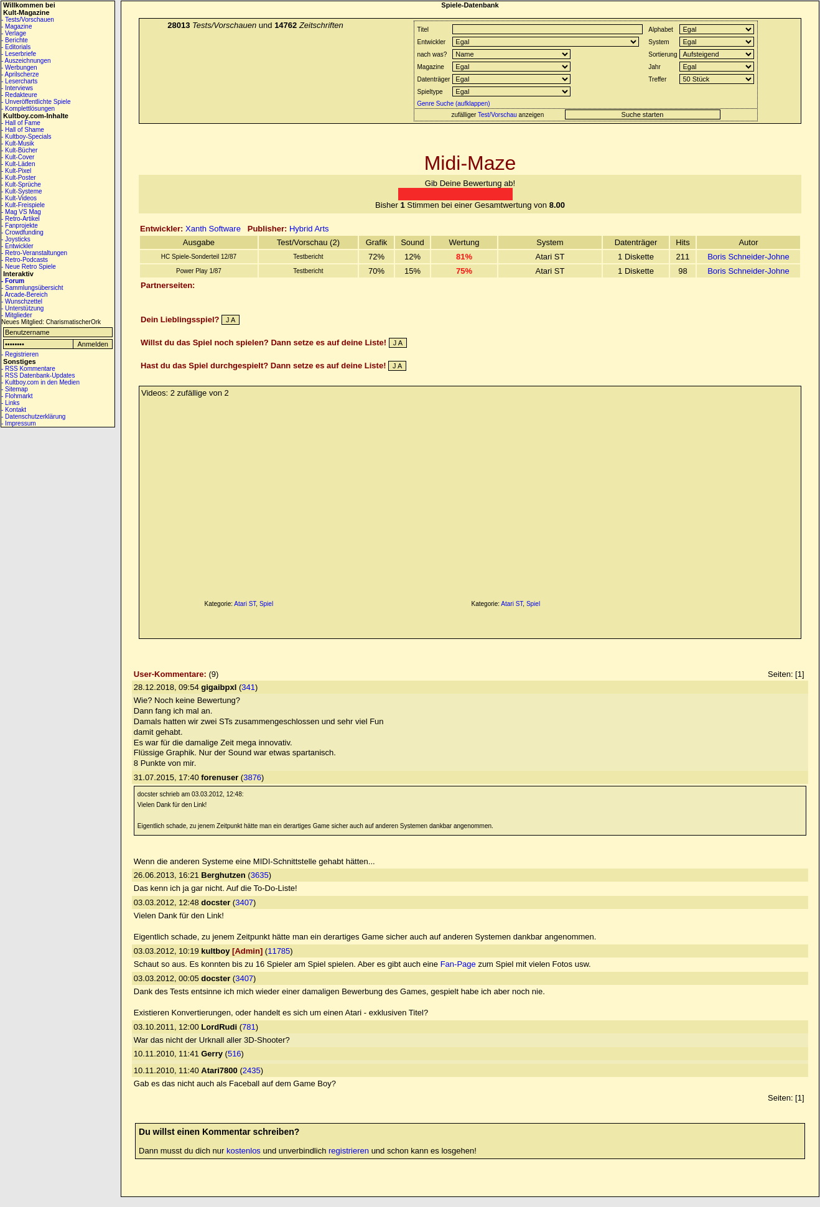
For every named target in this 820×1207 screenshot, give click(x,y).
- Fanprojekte (19, 225)
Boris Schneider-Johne (748, 256)
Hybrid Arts (309, 228)
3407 (244, 902)
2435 (252, 1070)
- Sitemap (14, 389)
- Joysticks (15, 239)
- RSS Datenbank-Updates (38, 375)
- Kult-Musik (17, 143)
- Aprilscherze (20, 74)
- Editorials (15, 47)
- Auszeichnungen (26, 60)
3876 (252, 777)
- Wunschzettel (21, 301)
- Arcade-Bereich (24, 294)
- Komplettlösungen (28, 108)
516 (234, 1053)
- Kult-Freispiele (23, 205)
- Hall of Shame (22, 129)
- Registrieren (20, 354)
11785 (279, 951)
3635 (260, 875)
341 (248, 687)
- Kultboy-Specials (26, 136)
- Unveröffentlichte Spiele (36, 101)
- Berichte (14, 40)
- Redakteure (19, 94)
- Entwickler (17, 246)
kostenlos (243, 1150)
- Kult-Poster (18, 177)
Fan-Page (458, 964)
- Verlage (13, 33)
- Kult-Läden (18, 164)
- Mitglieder (16, 315)
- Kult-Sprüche (21, 184)
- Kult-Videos (19, 198)
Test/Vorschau (497, 114)
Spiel (266, 603)
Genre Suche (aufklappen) (453, 103)
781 (249, 1027)
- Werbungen (19, 67)
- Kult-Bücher (19, 150)
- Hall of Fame (20, 122)
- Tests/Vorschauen (27, 19)
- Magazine (16, 26)
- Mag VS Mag (21, 211)
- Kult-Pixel (16, 170)
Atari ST (245, 603)
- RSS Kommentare (28, 368)
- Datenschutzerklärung (33, 416)
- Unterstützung (22, 308)
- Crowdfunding (22, 232)
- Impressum (18, 423)
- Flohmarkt (17, 396)
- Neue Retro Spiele (28, 266)
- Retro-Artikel (20, 218)
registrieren (348, 1150)
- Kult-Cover (17, 157)
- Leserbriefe (18, 53)
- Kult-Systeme (21, 191)
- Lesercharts (19, 81)
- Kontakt (13, 409)
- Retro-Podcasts (24, 259)
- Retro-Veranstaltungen (34, 252)
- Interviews (17, 88)
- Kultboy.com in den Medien (40, 382)
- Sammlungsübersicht (32, 287)
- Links (10, 402)
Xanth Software (213, 228)
